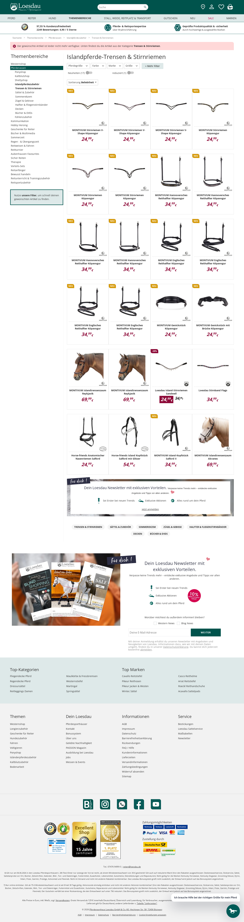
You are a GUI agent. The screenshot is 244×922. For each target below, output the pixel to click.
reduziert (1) (119, 73)
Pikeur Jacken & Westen (135, 686)
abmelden (146, 649)
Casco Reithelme (187, 676)
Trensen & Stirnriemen (28, 88)
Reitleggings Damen (21, 691)
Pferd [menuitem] (11, 18)
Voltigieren (16, 747)
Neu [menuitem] (192, 18)
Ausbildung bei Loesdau (79, 752)
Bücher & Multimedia (23, 133)
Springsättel (73, 691)
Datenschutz (129, 733)
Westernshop (18, 63)
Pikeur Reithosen (131, 681)
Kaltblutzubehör (19, 762)
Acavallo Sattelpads (189, 691)
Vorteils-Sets (18, 166)
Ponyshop (20, 72)
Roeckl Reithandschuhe (191, 686)
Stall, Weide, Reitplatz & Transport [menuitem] (127, 18)
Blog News (187, 623)
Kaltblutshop (22, 76)
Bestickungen (185, 724)
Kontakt (70, 728)
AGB (124, 724)
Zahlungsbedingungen (135, 766)
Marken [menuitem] (231, 18)
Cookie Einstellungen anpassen (152, 915)
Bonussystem (73, 733)
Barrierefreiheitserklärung (137, 738)
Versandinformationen (135, 762)
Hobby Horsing (19, 125)
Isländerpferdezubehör (23, 757)
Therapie (16, 162)
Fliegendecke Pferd (21, 676)
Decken (19, 108)
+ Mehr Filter (152, 66)
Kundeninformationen (134, 752)
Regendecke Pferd (20, 681)
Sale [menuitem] (211, 18)
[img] (230, 8)
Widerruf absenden (133, 771)
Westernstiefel (74, 681)
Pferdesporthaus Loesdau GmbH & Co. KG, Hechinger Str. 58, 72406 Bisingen (125, 909)
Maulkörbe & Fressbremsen (82, 676)
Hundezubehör (18, 738)
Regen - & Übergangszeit (25, 141)
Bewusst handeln (20, 174)
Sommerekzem (23, 96)
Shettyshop (21, 80)
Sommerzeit (17, 137)
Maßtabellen (185, 733)
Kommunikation (20, 121)
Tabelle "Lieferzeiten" (147, 903)
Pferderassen (18, 67)
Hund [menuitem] (52, 18)
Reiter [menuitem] (32, 18)
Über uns (71, 738)
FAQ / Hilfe (128, 747)
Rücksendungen (131, 743)
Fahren (14, 743)
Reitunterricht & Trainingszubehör (30, 178)
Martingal (71, 686)
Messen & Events (75, 762)
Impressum (128, 728)
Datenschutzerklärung (175, 646)
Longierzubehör (19, 728)
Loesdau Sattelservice (190, 728)
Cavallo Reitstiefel (132, 676)
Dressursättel (17, 686)
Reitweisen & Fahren (22, 145)
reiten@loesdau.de (132, 866)
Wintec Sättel (129, 691)
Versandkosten (63, 900)
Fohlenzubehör (23, 117)
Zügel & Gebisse (24, 100)
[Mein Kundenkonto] (211, 9)
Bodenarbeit (17, 766)
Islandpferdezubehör (27, 84)
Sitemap (126, 776)
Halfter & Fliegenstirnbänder (31, 104)
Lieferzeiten (128, 757)
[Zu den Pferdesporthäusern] (203, 7)
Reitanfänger (18, 170)
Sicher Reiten (18, 158)
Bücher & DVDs (23, 113)
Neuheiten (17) (76, 73)
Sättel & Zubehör (24, 92)
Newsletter (184, 738)
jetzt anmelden (150, 509)
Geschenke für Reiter (23, 129)
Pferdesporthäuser (76, 724)
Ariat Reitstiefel (187, 681)
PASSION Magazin (76, 747)
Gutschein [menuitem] (170, 18)
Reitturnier (17, 149)
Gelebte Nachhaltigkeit (79, 743)
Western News (166, 623)
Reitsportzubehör (21, 182)
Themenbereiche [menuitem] (80, 18)
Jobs (68, 757)
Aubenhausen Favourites (25, 153)
